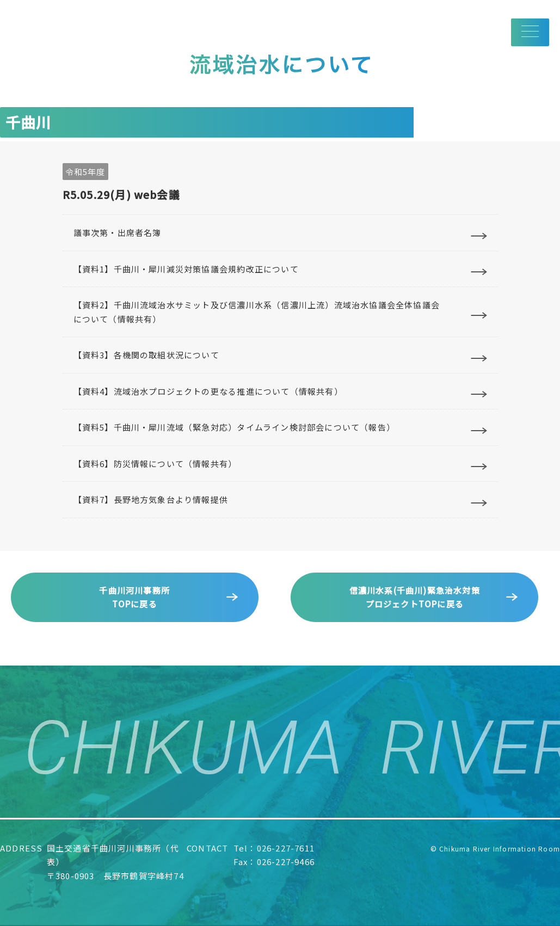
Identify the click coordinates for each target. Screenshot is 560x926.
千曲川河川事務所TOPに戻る (134, 597)
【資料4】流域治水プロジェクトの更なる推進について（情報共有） (208, 391)
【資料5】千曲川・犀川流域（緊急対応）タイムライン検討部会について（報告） (234, 427)
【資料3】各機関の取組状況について (146, 355)
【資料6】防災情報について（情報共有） (155, 463)
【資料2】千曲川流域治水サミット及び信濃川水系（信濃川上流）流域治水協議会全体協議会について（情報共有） (256, 312)
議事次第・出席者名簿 (117, 232)
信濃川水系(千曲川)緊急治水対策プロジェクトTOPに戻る (414, 597)
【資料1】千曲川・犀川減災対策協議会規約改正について (186, 269)
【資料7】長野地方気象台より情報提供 (151, 499)
